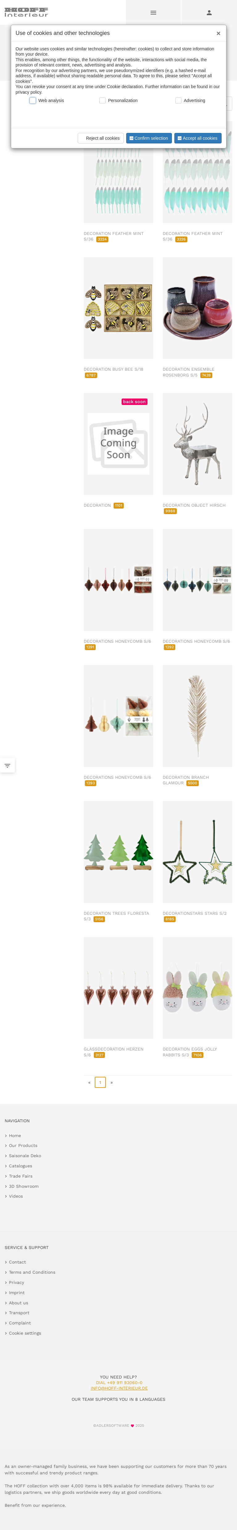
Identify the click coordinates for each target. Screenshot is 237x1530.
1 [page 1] (100, 1082)
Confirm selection (148, 138)
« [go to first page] (89, 1082)
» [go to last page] (111, 1082)
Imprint (17, 1292)
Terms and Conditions (32, 1272)
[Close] (217, 31)
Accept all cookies (197, 138)
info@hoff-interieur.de (119, 1388)
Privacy (16, 1282)
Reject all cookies (100, 138)
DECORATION (104, 505)
